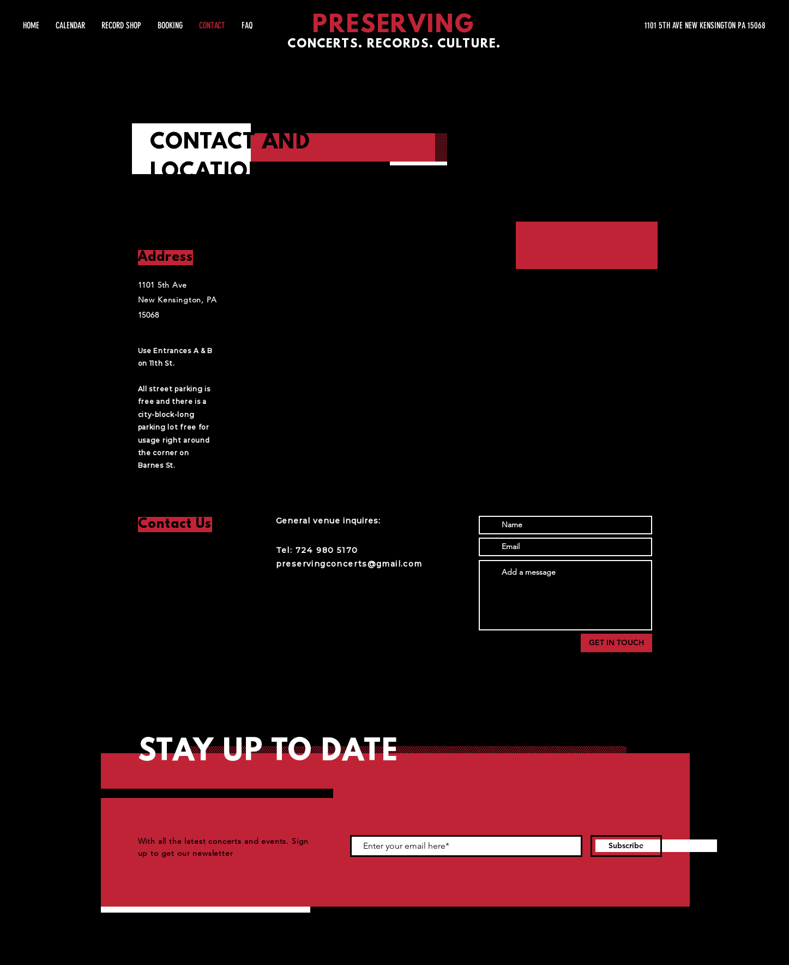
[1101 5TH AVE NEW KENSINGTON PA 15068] (662, 26)
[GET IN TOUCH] (616, 643)
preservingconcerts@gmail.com (349, 564)
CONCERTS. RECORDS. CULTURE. (394, 44)
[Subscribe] (626, 846)
